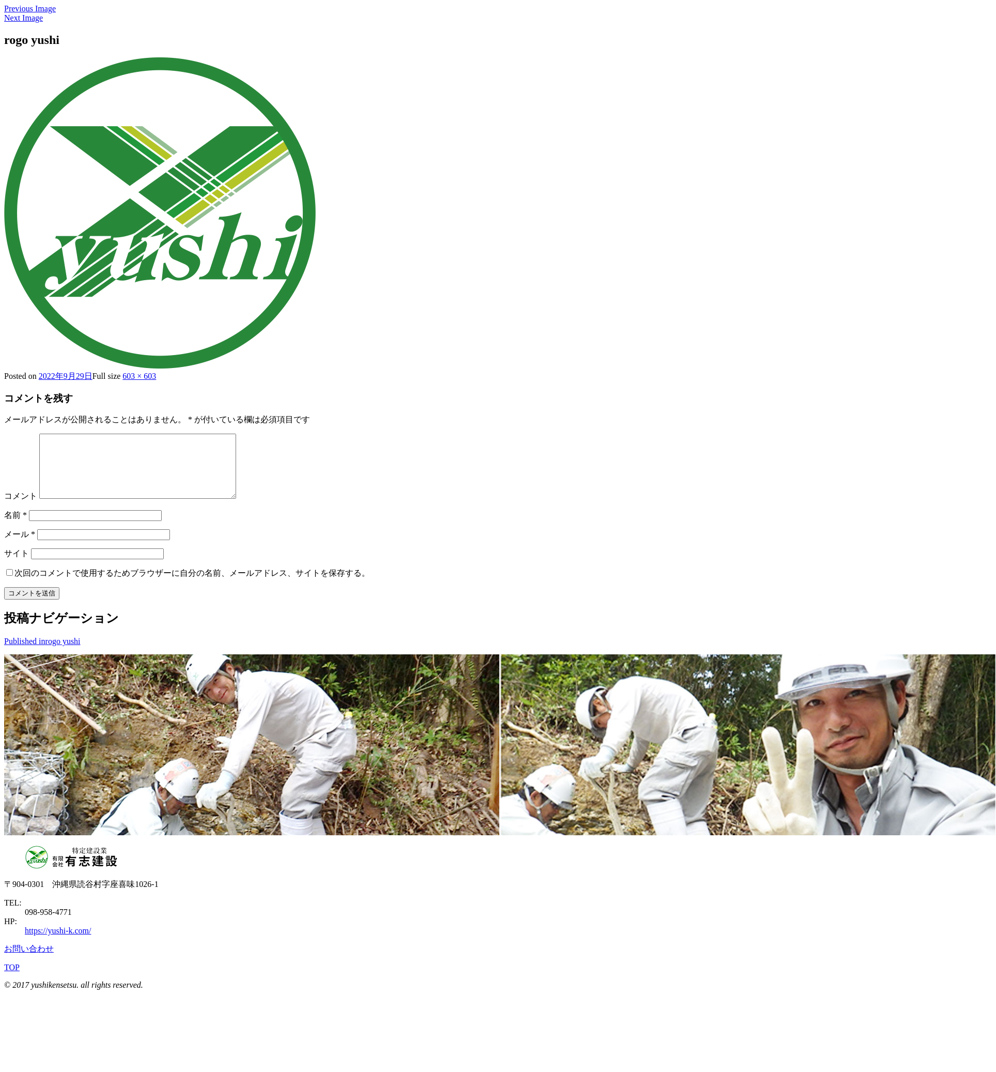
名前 (15, 527)
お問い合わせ (29, 961)
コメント (20, 508)
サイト (16, 565)
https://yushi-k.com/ (58, 943)
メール (19, 546)
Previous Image (30, 8)
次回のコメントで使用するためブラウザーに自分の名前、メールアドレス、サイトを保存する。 (192, 585)
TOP (12, 979)
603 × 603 (139, 376)
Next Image (23, 17)
